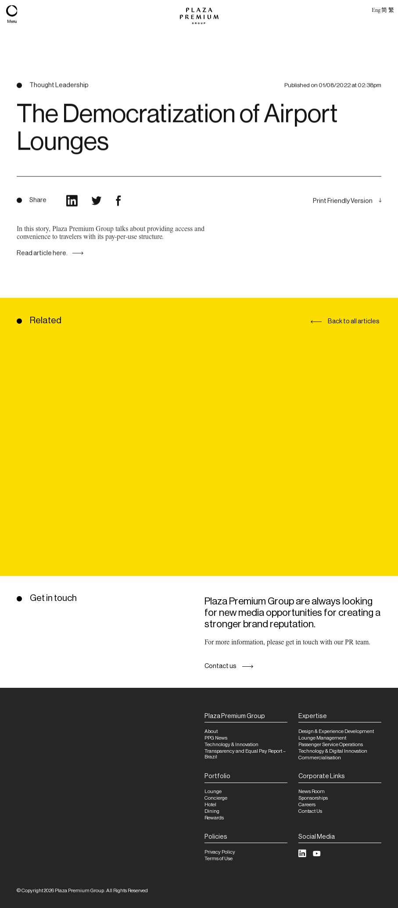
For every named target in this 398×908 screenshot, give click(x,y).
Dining (211, 811)
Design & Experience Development (336, 731)
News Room (311, 791)
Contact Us (310, 811)
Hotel (210, 804)
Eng (376, 10)
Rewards (214, 817)
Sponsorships (313, 798)
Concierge (215, 798)
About (211, 731)
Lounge (213, 791)
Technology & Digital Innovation (332, 751)
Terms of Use (218, 858)
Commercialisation (319, 757)
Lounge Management (322, 738)
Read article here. (42, 260)
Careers (307, 804)
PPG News (215, 738)
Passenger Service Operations (330, 744)
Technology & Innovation (231, 744)
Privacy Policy (219, 852)
